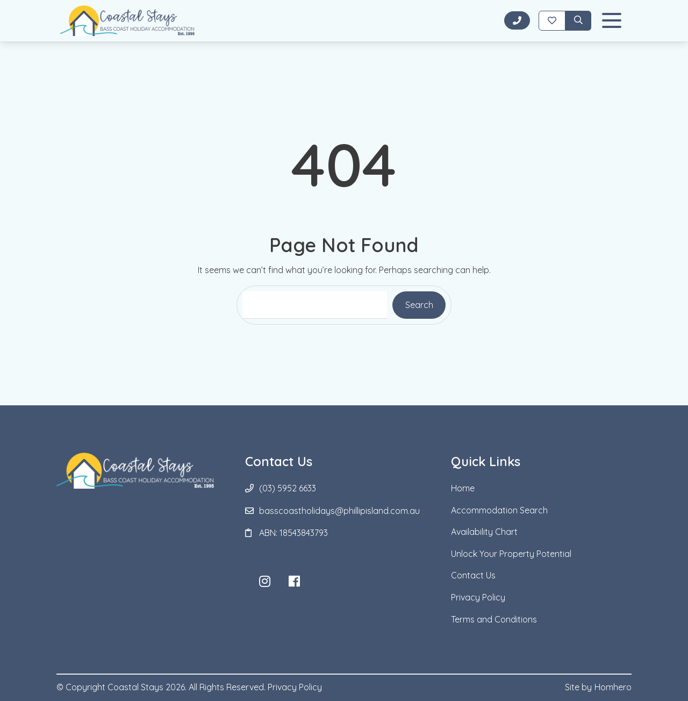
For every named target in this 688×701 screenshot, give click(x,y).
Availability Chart (484, 531)
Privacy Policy (478, 597)
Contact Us (473, 575)
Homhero (613, 687)
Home (463, 488)
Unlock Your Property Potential (511, 553)
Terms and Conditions (494, 619)
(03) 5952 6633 (287, 488)
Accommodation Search (499, 510)
